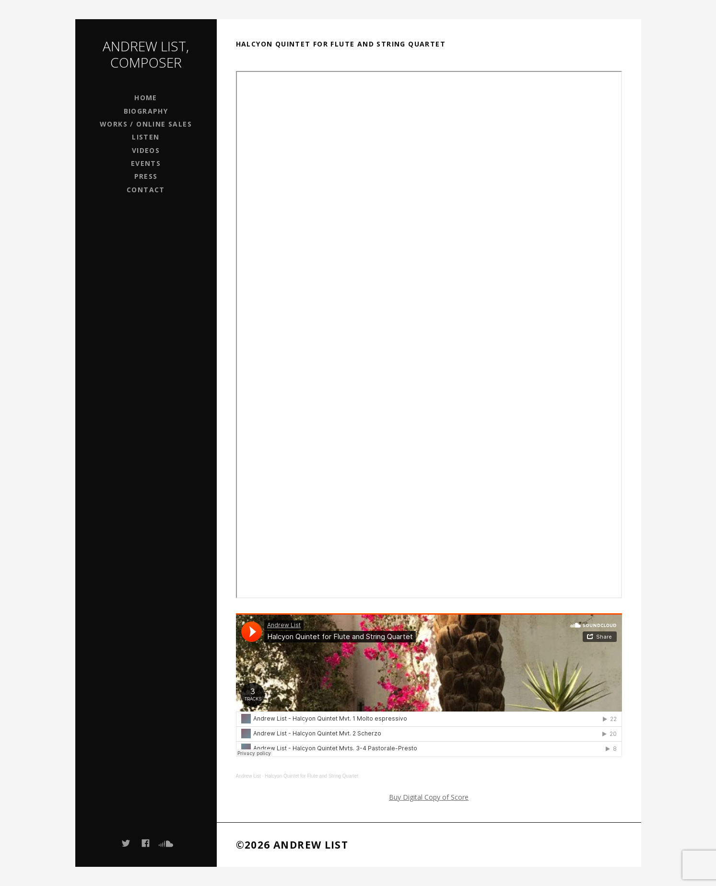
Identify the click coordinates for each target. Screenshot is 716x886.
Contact (146, 189)
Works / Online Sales (146, 123)
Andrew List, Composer (146, 54)
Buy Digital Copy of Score (429, 797)
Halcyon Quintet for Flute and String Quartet (311, 776)
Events (146, 163)
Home (145, 97)
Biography (146, 111)
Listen (145, 136)
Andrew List (248, 776)
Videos (146, 150)
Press (146, 176)
